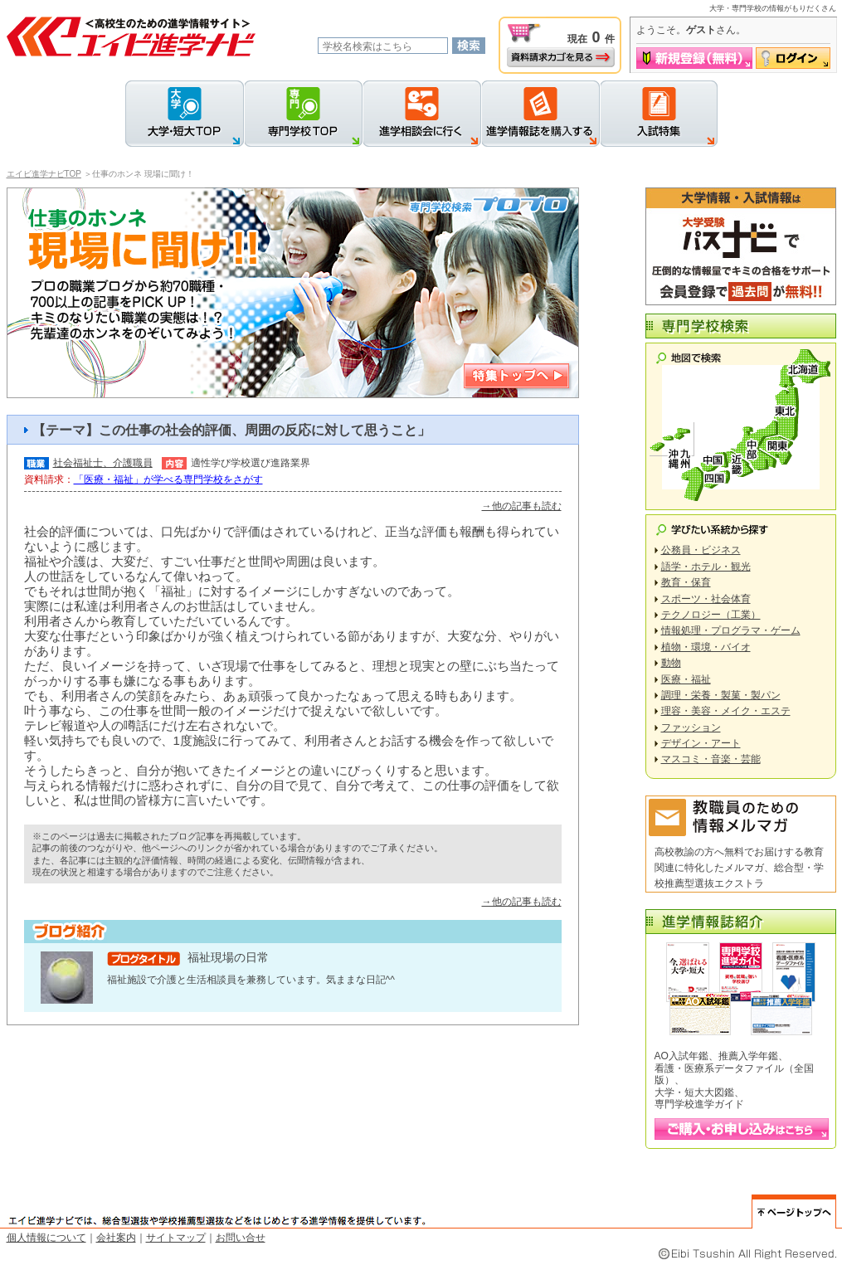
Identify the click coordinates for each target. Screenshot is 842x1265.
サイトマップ (176, 1237)
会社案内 (116, 1237)
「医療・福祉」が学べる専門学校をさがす (168, 479)
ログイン (793, 58)
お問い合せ (240, 1237)
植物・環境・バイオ (706, 647)
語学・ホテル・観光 (706, 566)
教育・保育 (686, 582)
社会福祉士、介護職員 (103, 463)
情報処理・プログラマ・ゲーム (731, 630)
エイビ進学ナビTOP (44, 173)
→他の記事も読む (522, 506)
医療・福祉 (686, 679)
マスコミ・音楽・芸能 (711, 759)
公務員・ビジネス (701, 550)
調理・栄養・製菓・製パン (721, 695)
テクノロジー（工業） (711, 614)
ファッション (691, 727)
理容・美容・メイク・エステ (726, 711)
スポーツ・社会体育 (706, 599)
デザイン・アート (701, 743)
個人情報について (46, 1237)
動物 (671, 663)
